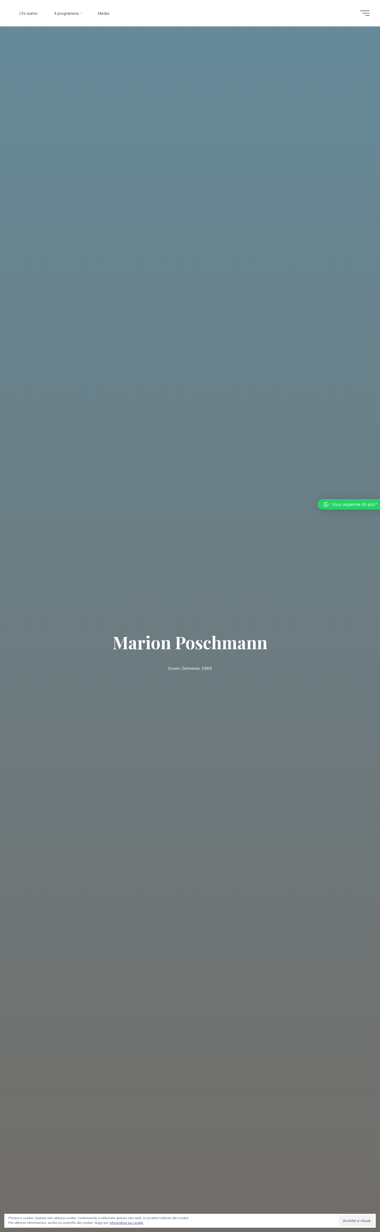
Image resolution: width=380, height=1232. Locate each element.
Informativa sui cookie (126, 1223)
